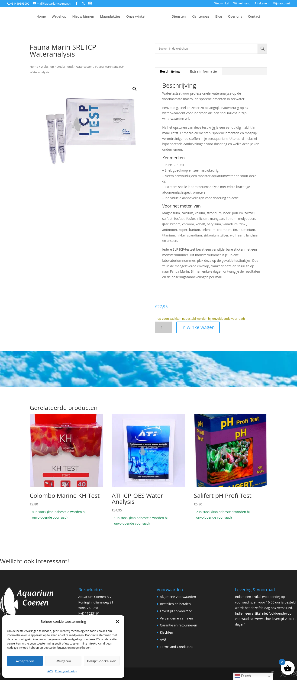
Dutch (243, 676)
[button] (117, 621)
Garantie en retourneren (178, 625)
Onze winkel (124, 17)
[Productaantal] (163, 327)
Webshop (47, 17)
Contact (266, 17)
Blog (230, 17)
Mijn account (281, 3)
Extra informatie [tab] (203, 71)
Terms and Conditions (176, 647)
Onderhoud (65, 66)
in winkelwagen (198, 327)
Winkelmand (241, 3)
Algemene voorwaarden (178, 596)
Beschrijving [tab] (170, 71)
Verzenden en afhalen (176, 618)
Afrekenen (261, 3)
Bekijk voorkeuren (101, 661)
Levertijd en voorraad (176, 611)
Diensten (190, 17)
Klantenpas (212, 17)
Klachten (166, 632)
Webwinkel (221, 3)
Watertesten (84, 66)
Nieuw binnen (71, 17)
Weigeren (63, 661)
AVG (50, 671)
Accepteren (25, 661)
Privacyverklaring (66, 671)
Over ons (247, 17)
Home (29, 17)
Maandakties (98, 17)
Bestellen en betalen (175, 604)
